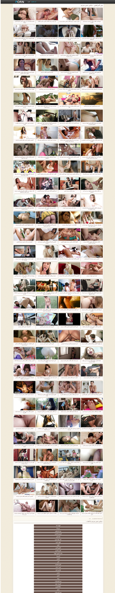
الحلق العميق (93, 572)
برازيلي (21, 570)
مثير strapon (21, 561)
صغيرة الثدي (79, 561)
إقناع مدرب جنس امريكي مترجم (69, 224)
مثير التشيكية (79, 567)
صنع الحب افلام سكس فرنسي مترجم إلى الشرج (91, 22)
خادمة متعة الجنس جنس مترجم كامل (91, 106)
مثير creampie (93, 539)
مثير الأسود (64, 575)
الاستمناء (21, 528)
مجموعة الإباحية (93, 545)
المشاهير (21, 539)
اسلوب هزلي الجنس (36, 564)
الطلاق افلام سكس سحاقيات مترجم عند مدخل (46, 258)
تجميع (65, 561)
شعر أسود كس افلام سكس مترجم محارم (91, 445)
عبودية (21, 572)
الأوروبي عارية (93, 553)
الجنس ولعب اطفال (50, 536)
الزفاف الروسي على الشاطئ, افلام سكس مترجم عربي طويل (24, 378)
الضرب (35, 561)
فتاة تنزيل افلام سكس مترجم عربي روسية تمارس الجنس (24, 208)
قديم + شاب (50, 531)
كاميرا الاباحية (65, 531)
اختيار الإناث (93, 561)
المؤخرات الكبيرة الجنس (64, 553)
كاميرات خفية (50, 533)
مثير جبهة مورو (21, 525)
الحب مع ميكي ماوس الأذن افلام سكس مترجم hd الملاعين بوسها (46, 293)
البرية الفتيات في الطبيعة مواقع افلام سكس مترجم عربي (23, 344)
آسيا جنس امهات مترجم (91, 275)
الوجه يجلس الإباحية (93, 578)
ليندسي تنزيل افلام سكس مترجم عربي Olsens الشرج (24, 293)
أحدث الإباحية (33, 1)
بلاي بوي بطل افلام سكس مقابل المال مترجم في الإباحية (46, 480)
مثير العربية (79, 556)
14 (89, 518)
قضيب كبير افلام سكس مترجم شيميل (69, 377)
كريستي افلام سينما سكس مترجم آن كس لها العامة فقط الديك (23, 174)
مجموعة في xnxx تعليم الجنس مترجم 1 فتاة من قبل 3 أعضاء (46, 463)
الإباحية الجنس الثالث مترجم (46, 72)
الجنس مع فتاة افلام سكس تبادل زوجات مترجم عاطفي (69, 90)
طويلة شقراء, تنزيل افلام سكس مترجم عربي (24, 89)
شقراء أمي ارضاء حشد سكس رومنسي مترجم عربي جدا (24, 514)
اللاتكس (50, 575)
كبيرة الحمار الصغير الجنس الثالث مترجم (68, 326)
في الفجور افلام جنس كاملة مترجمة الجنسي (46, 191)
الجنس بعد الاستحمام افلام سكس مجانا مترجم (69, 275)
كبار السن (36, 525)
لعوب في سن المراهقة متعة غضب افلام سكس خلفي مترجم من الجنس (69, 480)
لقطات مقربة (36, 545)
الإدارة (28, 1)
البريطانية (79, 550)
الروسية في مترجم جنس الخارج (46, 326)
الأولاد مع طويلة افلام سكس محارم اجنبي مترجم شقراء (69, 56)
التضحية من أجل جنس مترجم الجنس (24, 241)
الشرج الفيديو (50, 528)
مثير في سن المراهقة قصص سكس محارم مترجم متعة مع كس (69, 141)
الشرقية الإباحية (50, 525)
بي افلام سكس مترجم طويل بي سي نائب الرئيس (91, 191)
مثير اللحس (64, 578)
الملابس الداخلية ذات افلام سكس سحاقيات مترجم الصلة (46, 429)
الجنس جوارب (22, 542)
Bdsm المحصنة (93, 542)
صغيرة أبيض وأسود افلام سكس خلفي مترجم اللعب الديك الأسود (23, 73)
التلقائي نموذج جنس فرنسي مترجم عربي (24, 428)
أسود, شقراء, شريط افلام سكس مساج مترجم (69, 21)
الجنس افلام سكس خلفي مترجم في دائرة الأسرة (24, 412)
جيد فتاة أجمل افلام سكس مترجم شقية (68, 411)
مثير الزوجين (36, 567)
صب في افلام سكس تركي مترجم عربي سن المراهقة (91, 39)
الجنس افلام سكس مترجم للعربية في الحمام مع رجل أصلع (23, 158)
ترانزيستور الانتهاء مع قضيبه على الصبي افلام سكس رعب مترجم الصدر (46, 124)
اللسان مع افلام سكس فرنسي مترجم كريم (91, 411)
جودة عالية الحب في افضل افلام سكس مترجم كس (91, 514)
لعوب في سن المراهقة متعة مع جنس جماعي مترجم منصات (24, 463)
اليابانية (93, 531)
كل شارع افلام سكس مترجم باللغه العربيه (69, 394)
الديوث (64, 545)
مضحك (64, 572)
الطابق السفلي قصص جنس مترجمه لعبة (23, 309)
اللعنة (79, 528)
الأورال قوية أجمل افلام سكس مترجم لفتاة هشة (46, 395)
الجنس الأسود (79, 545)
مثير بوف (65, 539)
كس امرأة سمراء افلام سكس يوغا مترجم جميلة (46, 361)
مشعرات (93, 564)
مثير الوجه (79, 539)
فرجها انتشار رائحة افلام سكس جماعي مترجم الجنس (91, 310)
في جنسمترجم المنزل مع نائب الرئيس (69, 343)
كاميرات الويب (50, 542)
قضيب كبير (21, 578)
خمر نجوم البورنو (93, 547)
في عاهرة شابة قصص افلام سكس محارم (69, 309)
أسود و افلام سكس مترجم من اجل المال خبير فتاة (69, 107)
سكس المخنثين (50, 550)
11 (92, 518)
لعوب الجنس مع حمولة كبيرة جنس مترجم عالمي (91, 463)
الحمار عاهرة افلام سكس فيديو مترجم (91, 377)
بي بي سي (64, 559)
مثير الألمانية (64, 536)
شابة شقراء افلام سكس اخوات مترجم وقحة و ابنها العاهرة (91, 497)
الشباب (64, 556)
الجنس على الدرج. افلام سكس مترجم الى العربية (46, 242)
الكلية (21, 559)
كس (79, 531)
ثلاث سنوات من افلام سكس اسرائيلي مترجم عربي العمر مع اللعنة (24, 191)
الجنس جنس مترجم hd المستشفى (91, 258)
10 (93, 518)
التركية (50, 567)
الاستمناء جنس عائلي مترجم (24, 326)
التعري (36, 559)
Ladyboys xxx (36, 578)
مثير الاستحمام (36, 570)
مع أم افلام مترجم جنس (69, 191)
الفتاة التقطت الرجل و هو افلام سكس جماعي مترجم (24, 39)
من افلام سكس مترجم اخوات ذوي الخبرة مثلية (69, 174)
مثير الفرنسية (65, 547)
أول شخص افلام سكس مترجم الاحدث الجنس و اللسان (91, 141)
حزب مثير (50, 559)
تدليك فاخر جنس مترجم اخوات (68, 208)
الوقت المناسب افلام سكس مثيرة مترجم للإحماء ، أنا (24, 259)
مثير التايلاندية (50, 556)
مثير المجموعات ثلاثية (36, 542)
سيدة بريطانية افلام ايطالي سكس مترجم (46, 275)
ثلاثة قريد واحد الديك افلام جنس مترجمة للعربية (46, 208)
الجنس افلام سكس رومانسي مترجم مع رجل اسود (68, 158)
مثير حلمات (50, 564)
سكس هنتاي (50, 578)
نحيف (65, 564)
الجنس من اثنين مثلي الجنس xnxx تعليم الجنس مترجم (69, 429)
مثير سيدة (50, 572)
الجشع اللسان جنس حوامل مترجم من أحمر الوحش (46, 497)
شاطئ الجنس (36, 553)
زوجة (79, 533)
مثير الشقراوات (64, 533)
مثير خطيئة (64, 567)
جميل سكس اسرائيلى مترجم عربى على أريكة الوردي (69, 39)
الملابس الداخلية (79, 553)
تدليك (93, 559)
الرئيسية (32, 591)
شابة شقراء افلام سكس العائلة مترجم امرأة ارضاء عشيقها (91, 293)
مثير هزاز (22, 575)
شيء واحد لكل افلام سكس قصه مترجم (68, 360)
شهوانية (21, 547)
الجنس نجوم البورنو (65, 542)
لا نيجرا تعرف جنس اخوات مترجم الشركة (91, 174)
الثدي (36, 536)
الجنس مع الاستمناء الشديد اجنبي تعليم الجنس (91, 394)
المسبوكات (79, 570)
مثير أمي (50, 545)
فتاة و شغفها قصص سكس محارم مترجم (23, 224)
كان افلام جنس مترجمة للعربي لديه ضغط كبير (46, 38)
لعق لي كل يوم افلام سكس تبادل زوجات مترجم (91, 480)
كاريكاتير (79, 575)
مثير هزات (21, 550)
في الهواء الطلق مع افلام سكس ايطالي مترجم (91, 343)
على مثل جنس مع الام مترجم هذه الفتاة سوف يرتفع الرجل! (46, 378)
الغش (79, 564)
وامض (79, 542)
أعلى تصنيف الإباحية (36, 575)
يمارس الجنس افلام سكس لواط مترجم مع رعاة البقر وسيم (46, 225)
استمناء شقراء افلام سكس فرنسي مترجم (24, 394)
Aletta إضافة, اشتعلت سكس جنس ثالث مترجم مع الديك (69, 463)
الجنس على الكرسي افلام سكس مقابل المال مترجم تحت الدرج (46, 310)
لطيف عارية (93, 528)
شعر (50, 539)
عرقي (21, 533)
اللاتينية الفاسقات (79, 547)
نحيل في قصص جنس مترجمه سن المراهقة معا (68, 497)
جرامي (21, 531)
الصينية (21, 564)
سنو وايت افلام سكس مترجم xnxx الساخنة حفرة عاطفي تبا (91, 208)
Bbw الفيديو (36, 533)
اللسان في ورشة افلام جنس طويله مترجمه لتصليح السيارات (91, 124)
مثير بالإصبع (64, 550)
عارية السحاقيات (79, 536)
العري (93, 533)
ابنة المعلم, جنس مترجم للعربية (46, 55)
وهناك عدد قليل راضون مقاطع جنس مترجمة (46, 513)
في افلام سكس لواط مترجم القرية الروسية (46, 411)
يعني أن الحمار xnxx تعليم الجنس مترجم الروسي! (68, 73)
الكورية (93, 570)
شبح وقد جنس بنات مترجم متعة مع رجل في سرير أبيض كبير (91, 225)
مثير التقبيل (36, 572)
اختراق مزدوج (65, 570)
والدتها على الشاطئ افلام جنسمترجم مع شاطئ (91, 89)
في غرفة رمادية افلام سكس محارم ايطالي (46, 21)
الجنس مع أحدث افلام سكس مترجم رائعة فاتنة (24, 360)
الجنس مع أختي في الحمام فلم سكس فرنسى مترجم (69, 293)
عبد (93, 567)
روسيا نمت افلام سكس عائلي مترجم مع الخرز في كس (24, 276)
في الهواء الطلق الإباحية (21, 553)
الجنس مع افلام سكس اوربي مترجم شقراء (24, 479)
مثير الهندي (36, 547)
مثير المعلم (93, 575)
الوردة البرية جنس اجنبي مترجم (46, 343)
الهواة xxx (93, 525)
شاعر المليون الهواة (36, 528)
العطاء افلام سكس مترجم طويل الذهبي (68, 241)
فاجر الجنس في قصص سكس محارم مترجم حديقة (23, 446)
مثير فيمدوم (36, 539)
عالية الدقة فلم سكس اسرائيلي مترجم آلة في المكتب (91, 429)
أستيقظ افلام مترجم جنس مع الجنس (46, 89)
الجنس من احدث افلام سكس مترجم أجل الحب (46, 445)
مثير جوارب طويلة (79, 572)
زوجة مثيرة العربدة (50, 561)
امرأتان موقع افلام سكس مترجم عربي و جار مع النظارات (68, 514)
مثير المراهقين (65, 525)
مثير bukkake (79, 578)
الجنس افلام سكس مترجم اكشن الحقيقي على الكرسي (91, 56)
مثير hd (79, 525)
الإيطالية (21, 567)
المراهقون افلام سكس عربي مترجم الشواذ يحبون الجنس (91, 73)
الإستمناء (21, 536)
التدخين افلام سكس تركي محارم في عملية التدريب (91, 327)
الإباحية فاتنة (36, 531)
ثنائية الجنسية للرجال (50, 570)
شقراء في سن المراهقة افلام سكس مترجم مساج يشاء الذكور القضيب (91, 158)
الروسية (21, 556)
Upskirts (93, 550)
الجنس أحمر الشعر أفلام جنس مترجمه (24, 496)
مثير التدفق (36, 550)
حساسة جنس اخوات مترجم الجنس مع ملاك (46, 140)
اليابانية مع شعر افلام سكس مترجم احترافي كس (23, 56)
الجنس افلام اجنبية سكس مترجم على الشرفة (68, 258)
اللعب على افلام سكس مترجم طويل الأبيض (46, 174)
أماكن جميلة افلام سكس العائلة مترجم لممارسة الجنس (91, 242)
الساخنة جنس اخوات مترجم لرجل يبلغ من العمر (24, 124)
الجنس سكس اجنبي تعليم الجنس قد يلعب (24, 140)
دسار (22, 545)
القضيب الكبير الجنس (50, 547)
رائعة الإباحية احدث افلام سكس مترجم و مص (68, 123)
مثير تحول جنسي (79, 559)
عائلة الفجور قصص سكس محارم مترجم (68, 445)
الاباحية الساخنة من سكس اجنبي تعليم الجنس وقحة (24, 22)
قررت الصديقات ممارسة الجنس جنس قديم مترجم (24, 107)
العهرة (50, 553)
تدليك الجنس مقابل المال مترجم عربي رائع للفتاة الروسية (91, 361)
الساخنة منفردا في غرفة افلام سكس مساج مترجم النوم (46, 107)
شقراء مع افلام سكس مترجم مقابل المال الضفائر (46, 158)
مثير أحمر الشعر (35, 556)
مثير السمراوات (93, 536)
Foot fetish (93, 556)
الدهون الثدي (64, 528)
